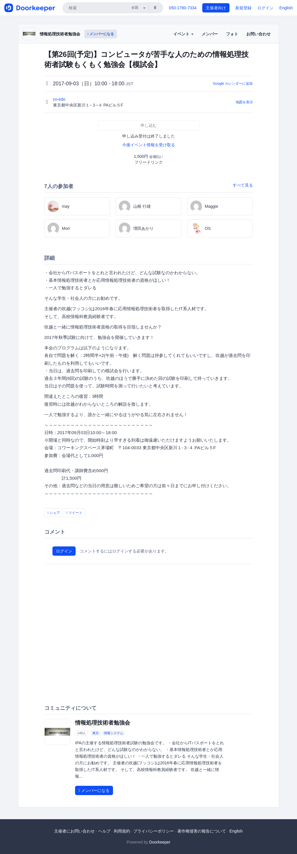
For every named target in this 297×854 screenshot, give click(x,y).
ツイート (74, 513)
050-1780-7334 (182, 8)
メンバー (210, 34)
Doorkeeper (159, 842)
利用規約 (122, 831)
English (286, 8)
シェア (54, 513)
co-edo (60, 99)
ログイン (265, 8)
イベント (183, 34)
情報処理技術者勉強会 (60, 34)
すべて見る (243, 185)
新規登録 (243, 8)
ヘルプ (104, 831)
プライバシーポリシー (153, 831)
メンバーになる (101, 34)
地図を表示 (244, 102)
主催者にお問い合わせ (74, 831)
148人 (81, 733)
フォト (232, 34)
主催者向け (216, 8)
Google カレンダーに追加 (233, 84)
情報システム (113, 733)
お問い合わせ (258, 34)
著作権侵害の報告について (201, 831)
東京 (95, 733)
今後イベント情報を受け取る (148, 144)
